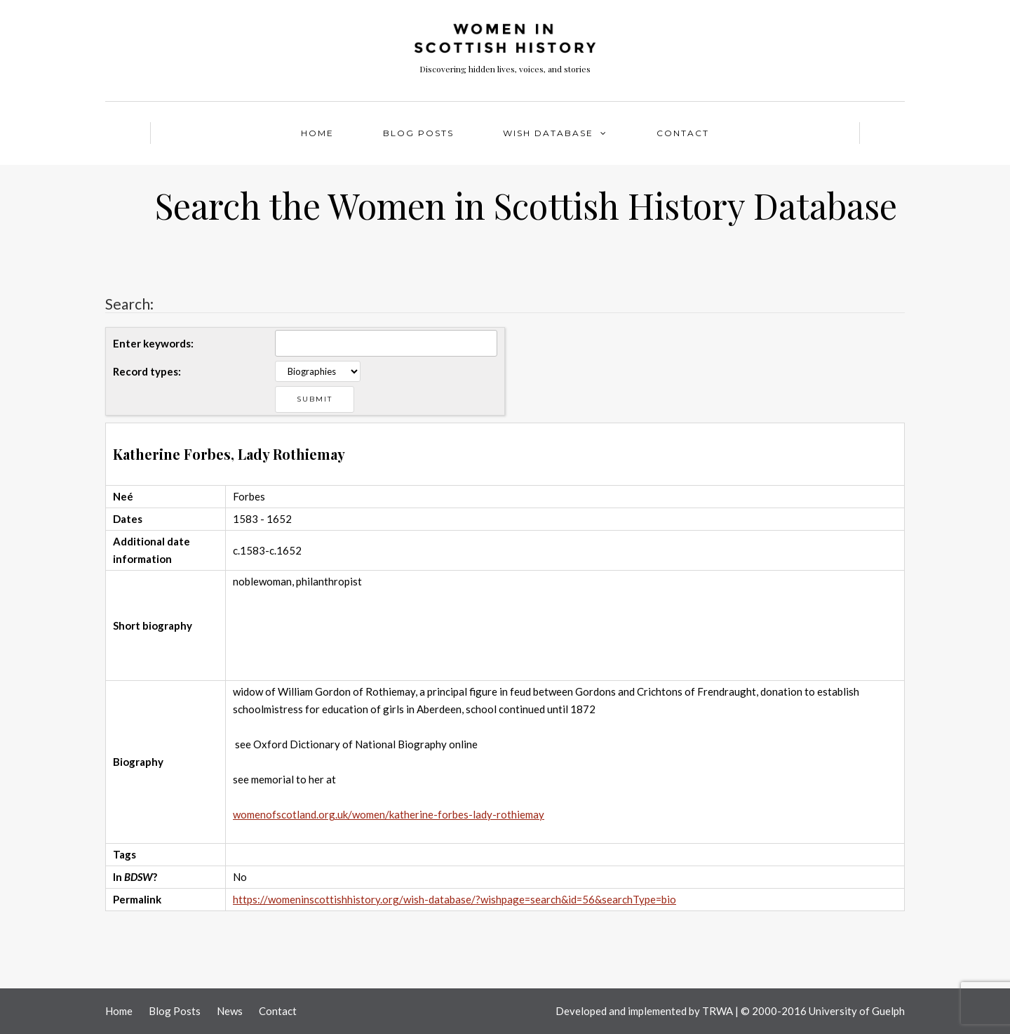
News (230, 1011)
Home (317, 133)
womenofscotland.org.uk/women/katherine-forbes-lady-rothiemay (388, 814)
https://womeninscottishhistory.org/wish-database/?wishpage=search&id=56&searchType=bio (454, 899)
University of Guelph (857, 1011)
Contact (682, 133)
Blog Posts (418, 133)
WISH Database (548, 133)
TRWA (717, 1011)
